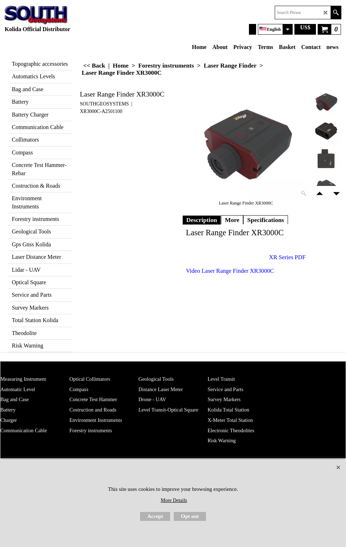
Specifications (265, 219)
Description (201, 219)
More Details (174, 500)
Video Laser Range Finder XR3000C (230, 270)
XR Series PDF (287, 257)
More (232, 219)
